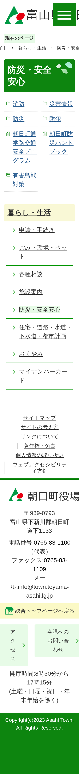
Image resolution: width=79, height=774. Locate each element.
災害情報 (61, 104)
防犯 (55, 119)
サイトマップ (39, 418)
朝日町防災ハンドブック (61, 143)
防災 (18, 119)
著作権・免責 (39, 446)
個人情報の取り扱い (40, 455)
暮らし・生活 (32, 48)
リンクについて (39, 436)
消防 (18, 104)
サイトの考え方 (40, 427)
